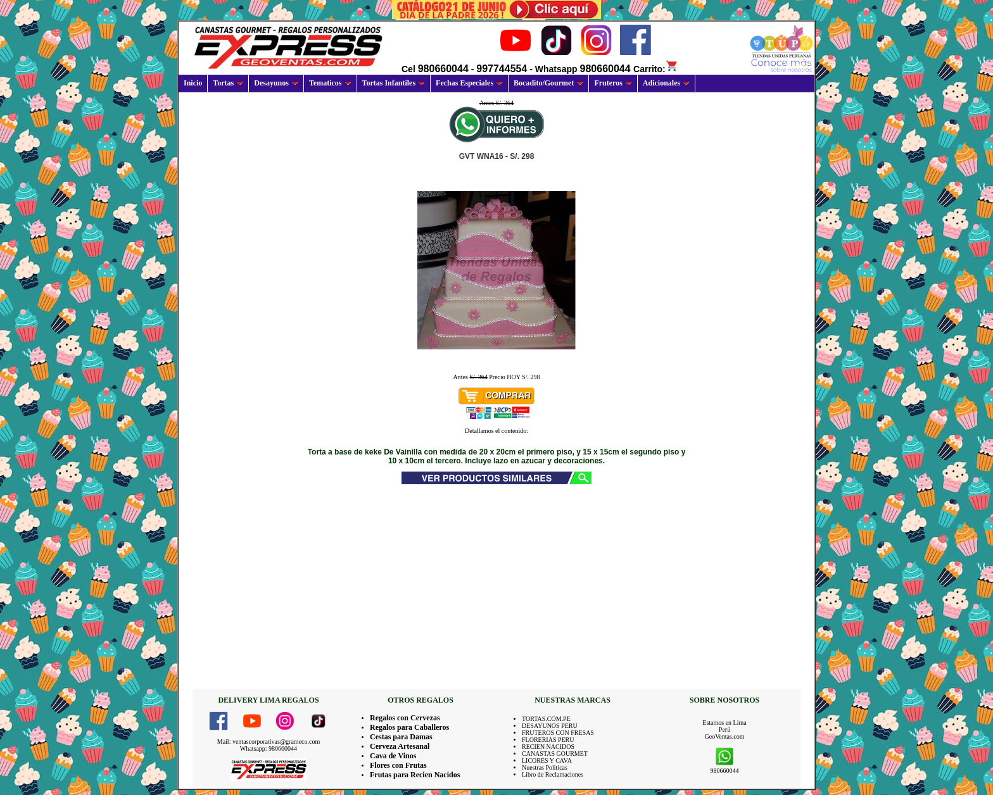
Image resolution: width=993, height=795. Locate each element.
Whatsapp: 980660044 (268, 748)
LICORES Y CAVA (547, 760)
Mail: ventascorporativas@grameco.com (268, 741)
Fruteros (612, 82)
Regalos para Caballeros (409, 727)
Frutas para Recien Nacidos (415, 774)
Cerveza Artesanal (399, 746)
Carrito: (655, 69)
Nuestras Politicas (544, 767)
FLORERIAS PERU (548, 739)
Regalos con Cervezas (405, 717)
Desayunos (276, 82)
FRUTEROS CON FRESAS (558, 732)
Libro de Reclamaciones (552, 774)
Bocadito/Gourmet (548, 82)
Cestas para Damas (401, 736)
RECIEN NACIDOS (548, 746)
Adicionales (666, 82)
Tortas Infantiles (394, 82)
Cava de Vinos (393, 755)
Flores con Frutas (398, 765)
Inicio (193, 82)
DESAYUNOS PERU (550, 725)
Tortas (228, 82)
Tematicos (330, 82)
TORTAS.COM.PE (546, 718)
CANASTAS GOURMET (555, 753)
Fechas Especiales (469, 82)
